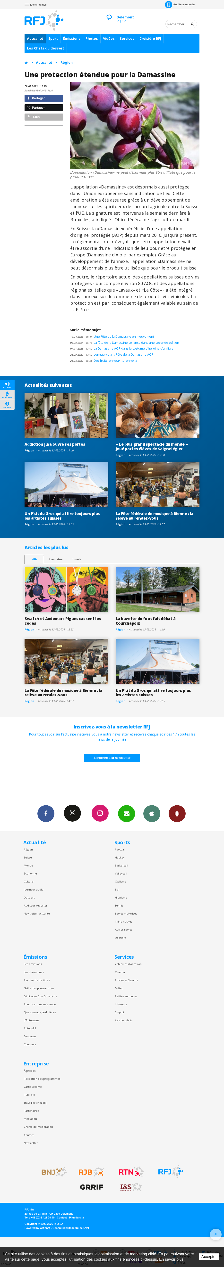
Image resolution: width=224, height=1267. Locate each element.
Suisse (28, 857)
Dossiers (29, 897)
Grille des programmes (39, 988)
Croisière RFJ (150, 38)
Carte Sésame (33, 1086)
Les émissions (33, 963)
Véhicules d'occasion (128, 963)
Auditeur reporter (35, 905)
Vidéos (109, 38)
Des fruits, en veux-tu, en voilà (103, 361)
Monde (28, 865)
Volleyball (121, 873)
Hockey (119, 857)
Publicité (29, 1094)
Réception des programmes (42, 1078)
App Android (177, 813)
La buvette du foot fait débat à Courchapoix (145, 621)
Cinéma (120, 972)
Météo (119, 988)
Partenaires (31, 1110)
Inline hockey (123, 921)
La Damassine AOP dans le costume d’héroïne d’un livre (121, 348)
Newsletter (31, 1142)
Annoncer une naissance (40, 1004)
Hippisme (121, 897)
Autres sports (123, 929)
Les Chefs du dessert (45, 48)
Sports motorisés (126, 913)
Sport (53, 38)
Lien (33, 117)
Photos (92, 38)
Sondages (30, 1036)
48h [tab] (34, 559)
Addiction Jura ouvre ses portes (55, 444)
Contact (29, 1134)
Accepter (209, 1257)
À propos (29, 1070)
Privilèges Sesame (126, 980)
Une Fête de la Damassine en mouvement (112, 337)
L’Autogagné (32, 1020)
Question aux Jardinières (40, 1012)
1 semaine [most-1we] (55, 559)
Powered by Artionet (37, 1227)
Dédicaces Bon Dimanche (40, 996)
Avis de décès (123, 1020)
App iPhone (151, 813)
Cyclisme (120, 881)
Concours (30, 1044)
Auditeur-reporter (180, 4)
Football (120, 849)
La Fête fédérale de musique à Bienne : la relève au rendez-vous (154, 516)
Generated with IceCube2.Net (70, 1227)
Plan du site (76, 1217)
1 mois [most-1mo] (76, 559)
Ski (117, 889)
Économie (30, 873)
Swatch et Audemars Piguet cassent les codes (63, 621)
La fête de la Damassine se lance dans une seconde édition (124, 343)
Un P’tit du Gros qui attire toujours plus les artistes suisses (62, 516)
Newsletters (126, 813)
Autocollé (30, 1028)
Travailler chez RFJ (35, 1102)
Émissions (71, 38)
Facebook (45, 813)
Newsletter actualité (37, 913)
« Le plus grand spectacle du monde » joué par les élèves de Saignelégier (152, 446)
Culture (29, 881)
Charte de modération (38, 1126)
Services (127, 38)
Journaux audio (33, 889)
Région (66, 62)
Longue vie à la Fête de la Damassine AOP (112, 354)
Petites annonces (126, 996)
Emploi (119, 1012)
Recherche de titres (37, 980)
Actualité (35, 38)
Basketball (121, 865)
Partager (36, 98)
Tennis (119, 905)
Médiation (30, 1118)
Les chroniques (34, 972)
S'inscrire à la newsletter (112, 758)
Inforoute (121, 1004)
